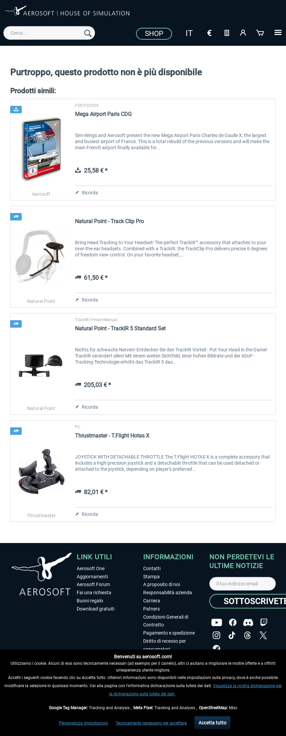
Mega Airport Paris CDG (103, 114)
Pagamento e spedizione (169, 633)
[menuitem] (49, 33)
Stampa (151, 576)
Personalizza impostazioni (83, 723)
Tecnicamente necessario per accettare (151, 723)
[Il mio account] (243, 32)
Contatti (151, 568)
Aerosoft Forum (93, 584)
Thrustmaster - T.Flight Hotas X (112, 435)
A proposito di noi (161, 584)
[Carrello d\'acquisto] (260, 32)
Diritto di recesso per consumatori (164, 645)
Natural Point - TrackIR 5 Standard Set (120, 328)
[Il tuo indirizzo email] (242, 583)
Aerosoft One (90, 568)
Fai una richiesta (94, 592)
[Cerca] (88, 33)
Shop (154, 34)
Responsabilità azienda (167, 592)
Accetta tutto (212, 722)
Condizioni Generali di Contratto (165, 621)
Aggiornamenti (92, 576)
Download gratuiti (95, 609)
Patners (151, 609)
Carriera (151, 600)
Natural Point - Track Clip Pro (109, 221)
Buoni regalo (90, 600)
